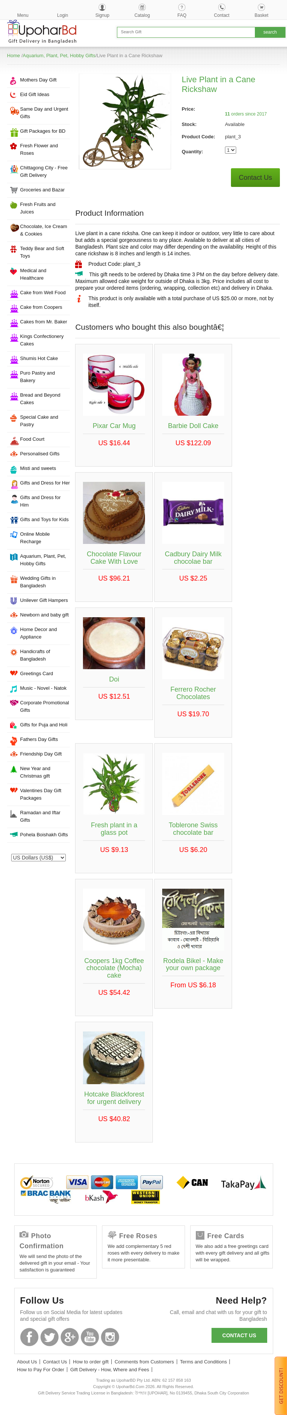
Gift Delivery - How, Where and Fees (109, 1369)
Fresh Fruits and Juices (38, 208)
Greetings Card (36, 673)
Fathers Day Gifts (39, 739)
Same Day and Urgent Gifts (44, 112)
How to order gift (90, 1362)
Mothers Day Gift (38, 80)
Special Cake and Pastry (39, 420)
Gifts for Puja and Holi (43, 725)
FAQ (182, 15)
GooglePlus (70, 1337)
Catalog (142, 15)
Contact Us (255, 177)
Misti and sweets (38, 468)
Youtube (90, 1337)
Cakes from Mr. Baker (43, 321)
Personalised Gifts (40, 453)
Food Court (32, 439)
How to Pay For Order (40, 1369)
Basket (261, 15)
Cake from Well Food (43, 292)
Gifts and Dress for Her (45, 483)
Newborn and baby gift (44, 615)
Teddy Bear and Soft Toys (42, 252)
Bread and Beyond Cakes (40, 398)
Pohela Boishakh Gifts (44, 834)
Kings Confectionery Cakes (42, 340)
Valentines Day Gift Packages (40, 794)
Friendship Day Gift (41, 754)
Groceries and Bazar (42, 190)
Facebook (29, 1337)
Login (62, 15)
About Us (27, 1362)
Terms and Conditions (203, 1362)
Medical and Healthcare (33, 274)
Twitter (49, 1337)
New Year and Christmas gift (35, 772)
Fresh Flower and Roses (39, 149)
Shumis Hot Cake (39, 358)
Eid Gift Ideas (34, 94)
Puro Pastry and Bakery (37, 376)
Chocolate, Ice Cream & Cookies (43, 230)
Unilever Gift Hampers (44, 600)
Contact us (239, 1335)
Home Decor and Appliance (38, 633)
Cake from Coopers (41, 307)
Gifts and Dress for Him (40, 501)
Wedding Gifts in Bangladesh (38, 581)
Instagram (110, 1337)
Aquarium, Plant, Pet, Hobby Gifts (59, 55)
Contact (221, 15)
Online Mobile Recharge (35, 537)
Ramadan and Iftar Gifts (40, 816)
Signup (102, 15)
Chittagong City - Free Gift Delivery (44, 171)
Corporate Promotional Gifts (44, 706)
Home (13, 55)
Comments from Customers (144, 1362)
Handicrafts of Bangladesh (35, 655)
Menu (22, 15)
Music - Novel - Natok (43, 688)
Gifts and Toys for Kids (44, 519)
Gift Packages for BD (42, 131)
